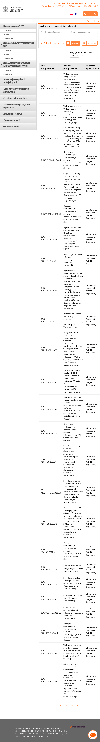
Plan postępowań (11, 120)
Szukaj (75, 43)
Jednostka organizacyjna (92, 67)
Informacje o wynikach (17, 98)
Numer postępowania (80, 31)
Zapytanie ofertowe (12, 113)
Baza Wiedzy (12, 126)
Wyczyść (92, 43)
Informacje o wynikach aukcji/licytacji (14, 81)
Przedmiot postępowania (52, 31)
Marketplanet (35, 728)
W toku (6, 34)
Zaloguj (92, 14)
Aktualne (7, 30)
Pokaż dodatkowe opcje (54, 43)
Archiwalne (8, 38)
